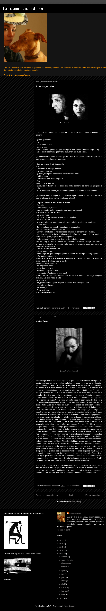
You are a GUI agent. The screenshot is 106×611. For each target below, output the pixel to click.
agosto (64, 571)
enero (63, 594)
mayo (63, 581)
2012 (61, 598)
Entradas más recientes (47, 495)
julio (63, 574)
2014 (61, 550)
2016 (61, 544)
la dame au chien (23, 9)
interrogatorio (45, 86)
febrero (64, 591)
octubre (64, 557)
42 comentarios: (73, 308)
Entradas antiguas (93, 495)
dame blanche (75, 514)
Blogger (72, 606)
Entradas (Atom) (74, 502)
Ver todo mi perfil (63, 530)
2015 (61, 547)
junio (63, 577)
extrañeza (42, 321)
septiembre (65, 560)
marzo (64, 587)
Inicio (71, 495)
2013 (61, 554)
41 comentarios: (73, 486)
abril (63, 584)
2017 (61, 540)
